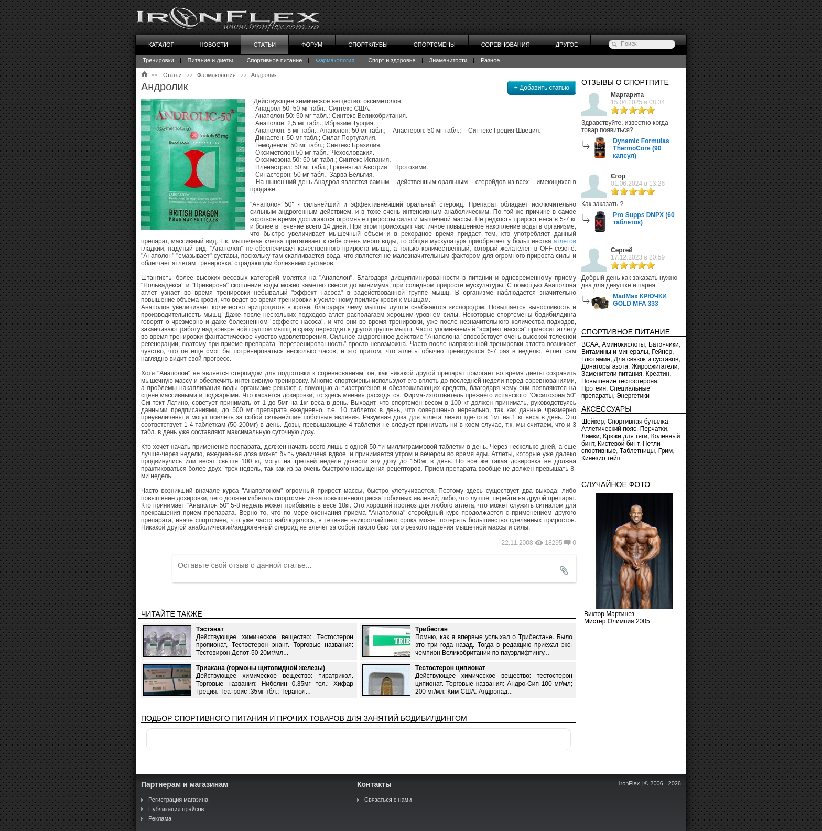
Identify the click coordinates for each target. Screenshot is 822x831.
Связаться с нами (388, 799)
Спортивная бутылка (638, 421)
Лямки (590, 436)
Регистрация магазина (178, 799)
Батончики (663, 344)
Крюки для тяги (625, 436)
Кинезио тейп (600, 458)
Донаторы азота (604, 366)
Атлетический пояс (608, 429)
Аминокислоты (623, 344)
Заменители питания (611, 373)
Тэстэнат (210, 629)
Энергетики (633, 396)
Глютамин (595, 359)
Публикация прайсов (176, 809)
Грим (665, 451)
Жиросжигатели (655, 366)
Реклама (159, 818)
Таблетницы (637, 451)
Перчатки (653, 429)
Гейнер (662, 351)
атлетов (565, 241)
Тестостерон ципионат (450, 668)
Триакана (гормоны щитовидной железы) (260, 668)
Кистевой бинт (618, 443)
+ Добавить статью (541, 87)
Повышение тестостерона (619, 381)
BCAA (590, 344)
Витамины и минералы (614, 351)
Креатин (658, 373)
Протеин (593, 388)
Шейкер (592, 421)
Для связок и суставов (646, 359)
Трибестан (431, 629)
